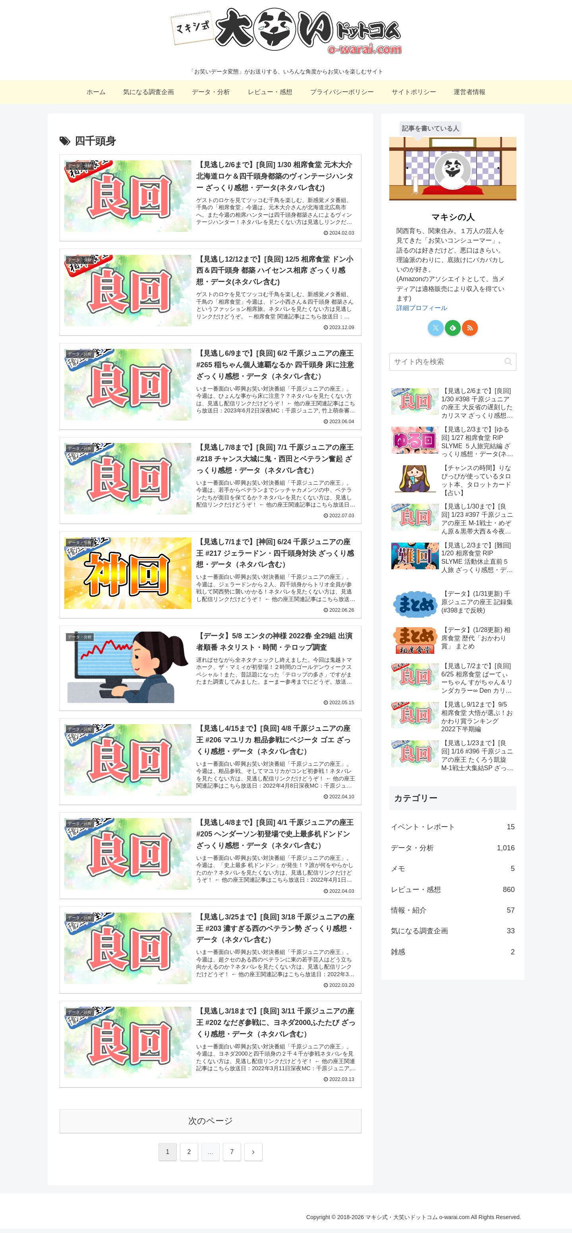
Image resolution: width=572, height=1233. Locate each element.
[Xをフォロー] (436, 328)
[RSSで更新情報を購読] (470, 328)
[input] (452, 362)
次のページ (210, 1125)
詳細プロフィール (421, 307)
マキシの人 (453, 217)
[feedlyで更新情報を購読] (453, 328)
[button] (508, 361)
